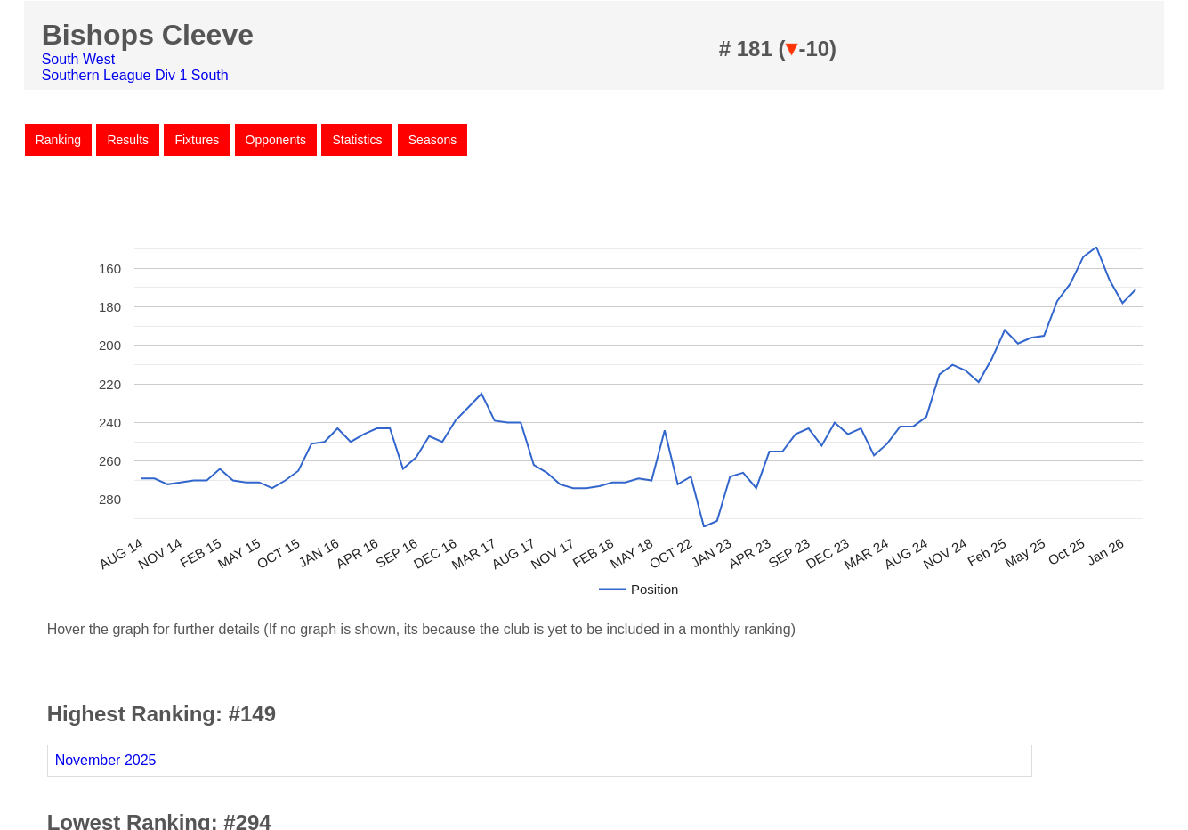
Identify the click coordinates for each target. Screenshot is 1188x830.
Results (128, 140)
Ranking (58, 140)
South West (78, 59)
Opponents (276, 140)
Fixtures (196, 140)
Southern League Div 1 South (135, 75)
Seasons (432, 140)
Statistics (357, 140)
